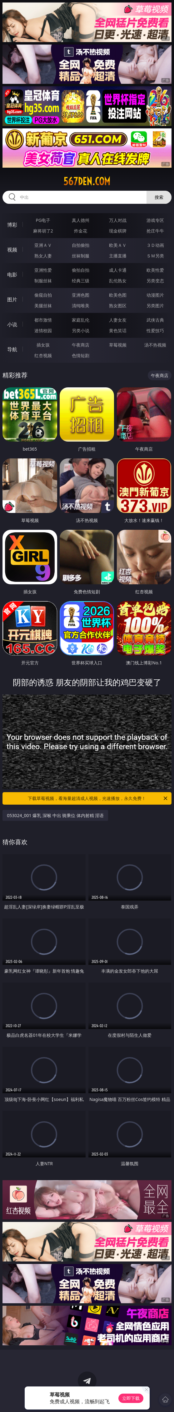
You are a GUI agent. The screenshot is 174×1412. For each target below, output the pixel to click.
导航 (12, 349)
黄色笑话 (118, 330)
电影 (12, 274)
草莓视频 (118, 345)
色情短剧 (80, 355)
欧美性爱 (155, 270)
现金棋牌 (118, 231)
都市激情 (43, 320)
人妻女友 (118, 320)
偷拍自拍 (80, 270)
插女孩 (43, 345)
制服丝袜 (43, 281)
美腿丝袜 (43, 306)
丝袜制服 (80, 256)
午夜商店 (80, 345)
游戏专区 (155, 220)
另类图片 (155, 306)
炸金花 (80, 231)
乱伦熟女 (118, 281)
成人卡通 (118, 270)
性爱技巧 (155, 330)
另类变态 (155, 281)
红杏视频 (43, 355)
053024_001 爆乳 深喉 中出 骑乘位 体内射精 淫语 (55, 815)
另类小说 (80, 330)
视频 (12, 249)
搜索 (159, 197)
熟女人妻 (43, 256)
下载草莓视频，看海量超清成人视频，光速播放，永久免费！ (98, 798)
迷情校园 (43, 330)
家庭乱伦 (80, 320)
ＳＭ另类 (155, 256)
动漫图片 (155, 295)
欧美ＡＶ (118, 245)
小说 (12, 324)
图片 (12, 299)
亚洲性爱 (43, 270)
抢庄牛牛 (155, 231)
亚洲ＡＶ (43, 245)
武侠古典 (155, 320)
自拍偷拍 (80, 245)
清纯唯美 (80, 306)
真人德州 (80, 220)
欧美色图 (118, 295)
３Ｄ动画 (155, 245)
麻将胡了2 (43, 231)
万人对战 (118, 220)
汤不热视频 (155, 345)
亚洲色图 (80, 295)
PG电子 (43, 220)
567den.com (86, 181)
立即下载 (131, 1398)
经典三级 (80, 281)
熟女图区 (118, 306)
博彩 (12, 224)
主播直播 (118, 256)
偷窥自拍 (43, 295)
